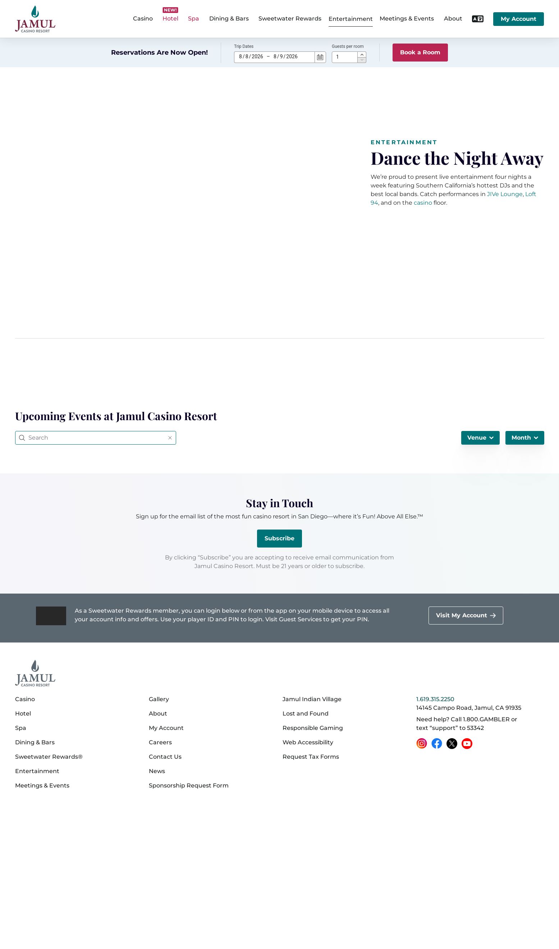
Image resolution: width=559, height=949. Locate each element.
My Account (518, 18)
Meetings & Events (42, 785)
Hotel (23, 713)
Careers (160, 742)
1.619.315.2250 (435, 699)
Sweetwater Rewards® (49, 756)
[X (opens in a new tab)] (451, 743)
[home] (35, 18)
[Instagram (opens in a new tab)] (421, 743)
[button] (362, 54)
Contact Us (165, 756)
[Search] (96, 437)
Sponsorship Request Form (189, 785)
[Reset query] (170, 437)
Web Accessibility (308, 742)
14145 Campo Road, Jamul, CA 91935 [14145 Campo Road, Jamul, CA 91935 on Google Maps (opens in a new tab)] (468, 707)
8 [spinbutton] (240, 56)
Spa (20, 728)
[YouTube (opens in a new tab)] (467, 743)
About (158, 713)
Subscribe (279, 538)
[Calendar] (320, 57)
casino (423, 202)
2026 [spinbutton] (257, 56)
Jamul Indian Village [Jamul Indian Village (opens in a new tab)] (312, 699)
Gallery (159, 699)
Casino (25, 699)
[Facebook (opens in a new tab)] (436, 743)
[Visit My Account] (466, 616)
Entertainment (351, 18)
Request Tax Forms (311, 756)
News (157, 771)
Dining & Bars (35, 742)
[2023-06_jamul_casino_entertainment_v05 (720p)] (188, 230)
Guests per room (348, 46)
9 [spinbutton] (281, 56)
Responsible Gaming (313, 728)
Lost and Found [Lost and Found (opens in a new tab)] (306, 713)
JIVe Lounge (505, 194)
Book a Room (420, 52)
